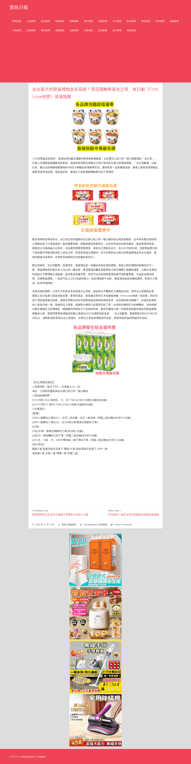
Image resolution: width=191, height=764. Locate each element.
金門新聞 (117, 30)
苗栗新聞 (102, 21)
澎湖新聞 (102, 30)
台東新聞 (88, 30)
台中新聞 (117, 21)
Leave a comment (123, 524)
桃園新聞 (74, 21)
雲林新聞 (159, 21)
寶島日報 (19, 7)
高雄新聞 (31, 30)
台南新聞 (16, 30)
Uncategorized (91, 524)
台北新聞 (31, 21)
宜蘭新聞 (59, 30)
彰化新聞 (131, 21)
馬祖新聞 (131, 30)
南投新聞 (145, 21)
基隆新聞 (59, 21)
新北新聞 (45, 21)
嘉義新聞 (174, 21)
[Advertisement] (95, 60)
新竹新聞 (88, 21)
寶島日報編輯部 (69, 524)
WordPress (28, 756)
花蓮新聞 (74, 30)
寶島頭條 (16, 21)
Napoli (42, 756)
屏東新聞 (45, 30)
